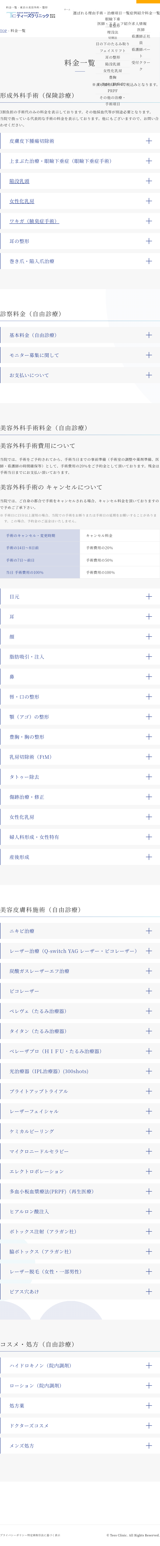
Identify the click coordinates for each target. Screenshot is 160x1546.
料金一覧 (140, 16)
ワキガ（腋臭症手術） (34, 220)
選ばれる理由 (85, 16)
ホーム (71, 16)
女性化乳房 (21, 200)
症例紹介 (126, 16)
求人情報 (128, 19)
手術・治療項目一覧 (107, 16)
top (3, 30)
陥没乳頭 (19, 180)
